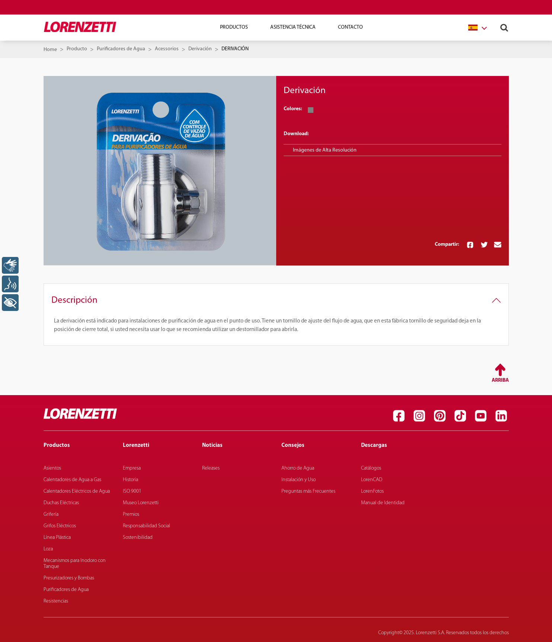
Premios (131, 514)
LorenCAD (371, 480)
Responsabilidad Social (146, 526)
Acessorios (167, 49)
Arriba (500, 380)
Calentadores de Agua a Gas (72, 480)
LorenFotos (372, 491)
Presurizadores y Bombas (69, 578)
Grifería (51, 514)
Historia (130, 480)
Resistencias (56, 601)
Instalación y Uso (298, 480)
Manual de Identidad (383, 503)
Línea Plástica (57, 537)
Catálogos (371, 468)
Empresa (132, 468)
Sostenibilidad (138, 537)
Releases (211, 468)
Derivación (200, 49)
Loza (48, 549)
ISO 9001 (132, 491)
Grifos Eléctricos (60, 526)
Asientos (52, 468)
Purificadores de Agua (121, 49)
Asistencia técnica (293, 27)
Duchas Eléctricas (61, 503)
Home (50, 50)
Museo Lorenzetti (141, 503)
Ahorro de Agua (297, 468)
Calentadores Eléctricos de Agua (77, 491)
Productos (234, 27)
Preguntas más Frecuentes (308, 491)
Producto (77, 49)
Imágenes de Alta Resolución (325, 150)
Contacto (350, 27)
